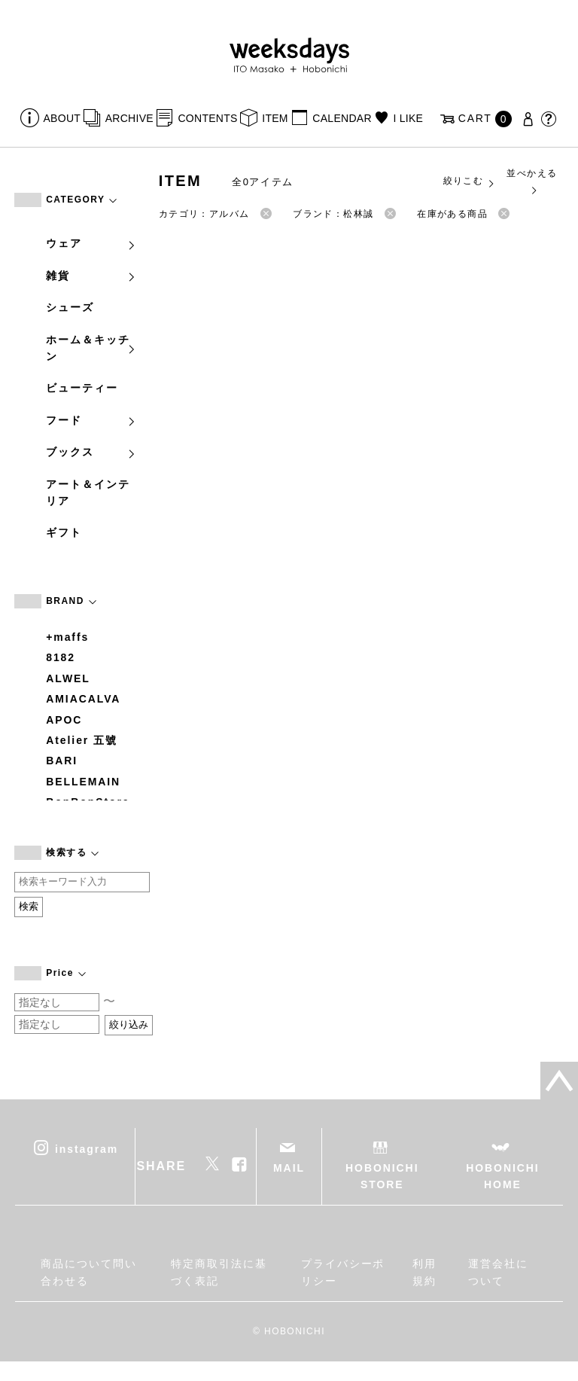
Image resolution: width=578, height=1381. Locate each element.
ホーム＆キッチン (91, 348)
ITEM (275, 118)
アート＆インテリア (87, 492)
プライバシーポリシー (343, 1272)
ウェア (91, 243)
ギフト (64, 532)
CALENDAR (341, 118)
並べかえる (532, 181)
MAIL (289, 1168)
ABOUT (62, 118)
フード (91, 420)
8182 (60, 657)
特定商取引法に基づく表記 (218, 1272)
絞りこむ (469, 181)
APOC (64, 720)
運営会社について (498, 1272)
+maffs (67, 637)
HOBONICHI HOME (502, 1176)
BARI (62, 761)
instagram (86, 1148)
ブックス (91, 452)
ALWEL (68, 678)
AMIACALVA (83, 699)
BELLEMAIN (83, 782)
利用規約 (424, 1272)
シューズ (70, 307)
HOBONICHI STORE (381, 1176)
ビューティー (82, 388)
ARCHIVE (129, 118)
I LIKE (408, 118)
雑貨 (91, 275)
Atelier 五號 (81, 740)
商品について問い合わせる (88, 1272)
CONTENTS (207, 118)
